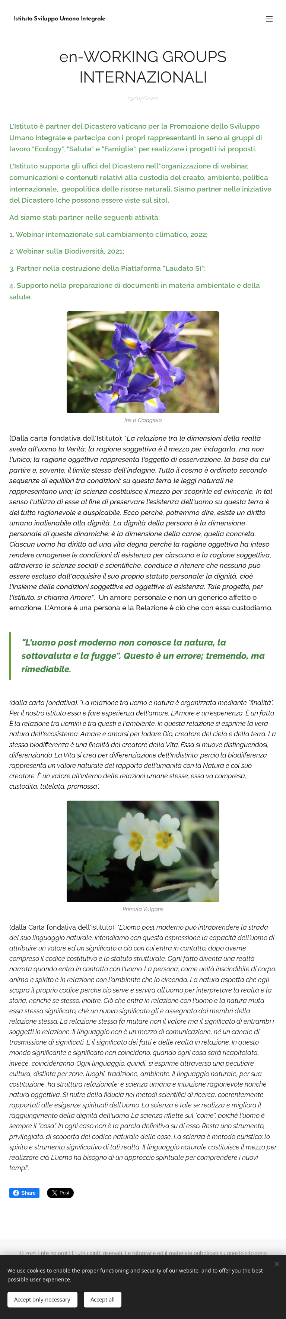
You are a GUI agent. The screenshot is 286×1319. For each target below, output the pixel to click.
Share (24, 1193)
